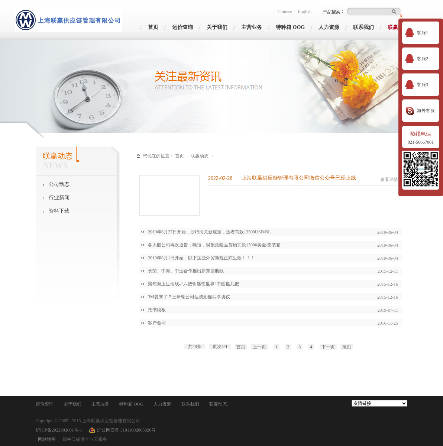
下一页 (328, 347)
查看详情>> (391, 179)
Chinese (285, 11)
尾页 (346, 347)
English (304, 11)
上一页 (259, 347)
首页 (153, 27)
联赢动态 (199, 155)
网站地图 (46, 439)
